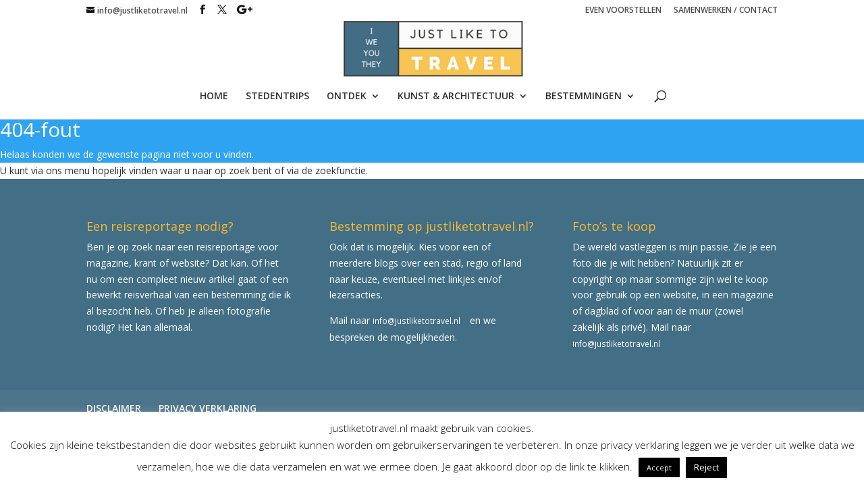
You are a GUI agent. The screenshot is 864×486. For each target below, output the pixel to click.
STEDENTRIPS (277, 96)
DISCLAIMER (113, 408)
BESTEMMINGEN (583, 96)
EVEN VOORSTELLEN (623, 11)
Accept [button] (659, 467)
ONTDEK (347, 96)
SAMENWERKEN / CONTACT (726, 11)
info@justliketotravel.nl (416, 320)
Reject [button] (706, 467)
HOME (214, 96)
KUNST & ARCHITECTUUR (456, 96)
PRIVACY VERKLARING (207, 408)
